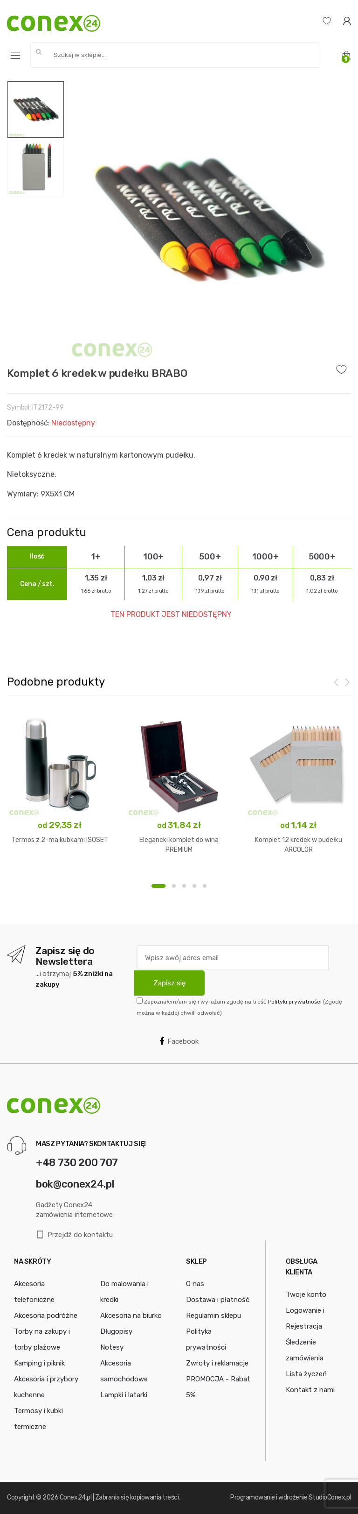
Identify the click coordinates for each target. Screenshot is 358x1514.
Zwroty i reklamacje (217, 1363)
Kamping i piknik (39, 1363)
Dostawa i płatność (217, 1299)
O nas (195, 1284)
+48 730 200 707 (77, 1162)
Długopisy (116, 1331)
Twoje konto (306, 1294)
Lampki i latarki (123, 1395)
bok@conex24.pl (75, 1184)
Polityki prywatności (295, 1001)
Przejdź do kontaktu (74, 1235)
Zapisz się (169, 983)
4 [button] (194, 886)
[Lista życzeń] (327, 20)
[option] (207, 221)
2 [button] (174, 886)
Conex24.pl (75, 1497)
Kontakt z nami (310, 1390)
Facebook (179, 1041)
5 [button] (205, 886)
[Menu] (15, 55)
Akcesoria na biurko (131, 1315)
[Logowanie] (347, 20)
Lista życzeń (306, 1374)
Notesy (112, 1347)
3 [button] (184, 886)
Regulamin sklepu (213, 1315)
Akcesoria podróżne (45, 1315)
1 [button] (158, 886)
